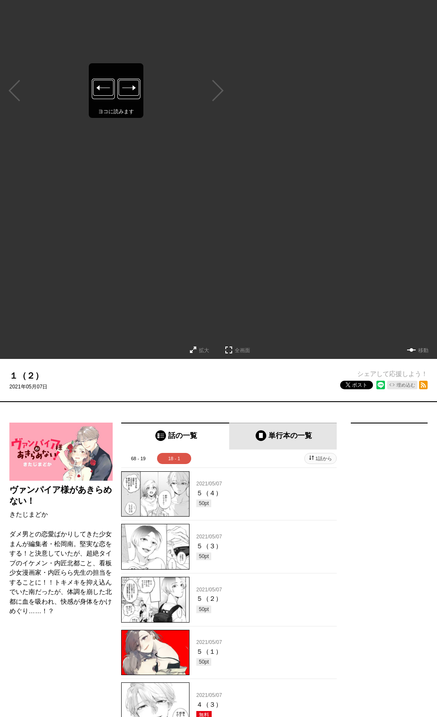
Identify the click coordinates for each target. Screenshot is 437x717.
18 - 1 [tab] (174, 458)
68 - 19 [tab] (138, 458)
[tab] (175, 436)
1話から (323, 458)
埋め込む (405, 385)
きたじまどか (28, 514)
